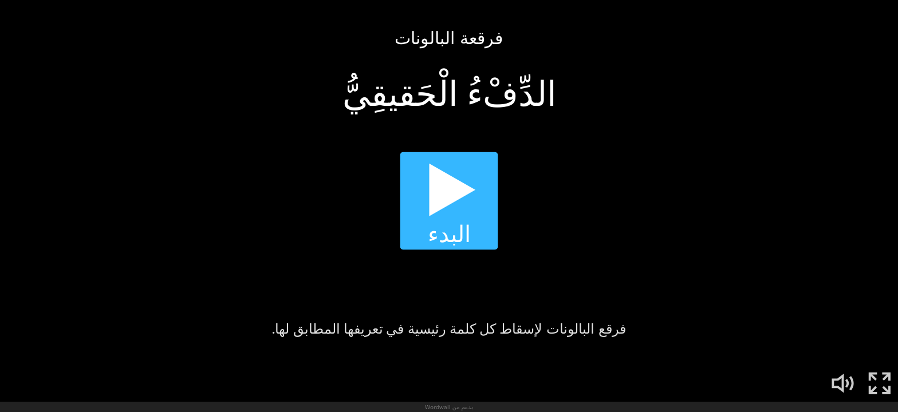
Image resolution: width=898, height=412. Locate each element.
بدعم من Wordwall (449, 407)
